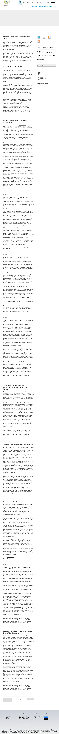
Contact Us (8, 716)
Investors (5, 261)
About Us (42, 2)
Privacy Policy (36, 714)
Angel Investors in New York (24, 716)
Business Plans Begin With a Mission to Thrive (16, 37)
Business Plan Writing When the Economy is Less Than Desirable (17, 632)
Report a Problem (37, 716)
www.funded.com (7, 107)
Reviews (7, 718)
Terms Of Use (36, 713)
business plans (22, 125)
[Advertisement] (29, 18)
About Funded (8, 713)
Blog (7, 714)
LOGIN (47, 2)
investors (18, 201)
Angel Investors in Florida (24, 717)
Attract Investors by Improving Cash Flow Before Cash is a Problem (17, 198)
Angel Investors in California (24, 714)
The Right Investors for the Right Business (18, 445)
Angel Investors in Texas (23, 713)
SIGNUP (53, 2)
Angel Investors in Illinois (23, 718)
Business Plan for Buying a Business (15, 502)
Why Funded (35, 2)
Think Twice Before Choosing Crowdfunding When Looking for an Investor (15, 387)
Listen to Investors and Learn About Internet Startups (15, 258)
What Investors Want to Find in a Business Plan (18, 321)
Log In (46, 713)
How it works (8, 717)
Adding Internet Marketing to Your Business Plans (15, 121)
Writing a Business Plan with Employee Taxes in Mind (16, 568)
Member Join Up (48, 714)
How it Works (26, 2)
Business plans (6, 41)
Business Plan (36, 717)
